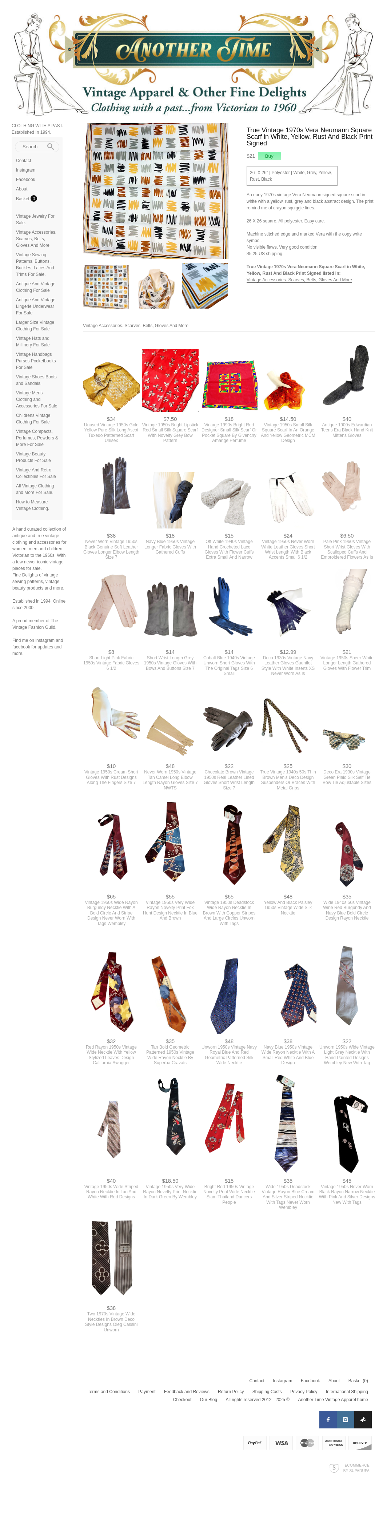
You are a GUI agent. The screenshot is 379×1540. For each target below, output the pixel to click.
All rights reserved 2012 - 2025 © (258, 1399)
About (21, 189)
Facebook (25, 179)
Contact (23, 160)
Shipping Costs (267, 1391)
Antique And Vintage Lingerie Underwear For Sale (36, 306)
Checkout (182, 1399)
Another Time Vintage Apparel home (333, 1399)
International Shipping (347, 1391)
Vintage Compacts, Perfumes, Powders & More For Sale (37, 438)
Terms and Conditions (109, 1391)
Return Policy (231, 1391)
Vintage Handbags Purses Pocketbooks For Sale (36, 361)
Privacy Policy (304, 1391)
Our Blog (208, 1399)
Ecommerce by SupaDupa (356, 1467)
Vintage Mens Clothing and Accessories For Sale (36, 399)
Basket (23, 198)
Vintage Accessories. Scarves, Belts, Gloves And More (36, 239)
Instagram (25, 170)
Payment (146, 1391)
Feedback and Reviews (187, 1391)
